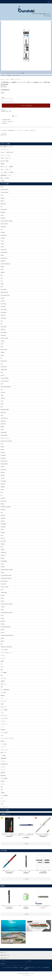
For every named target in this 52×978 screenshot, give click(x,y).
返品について (3, 109)
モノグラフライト (16, 75)
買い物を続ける (3, 123)
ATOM (27, 968)
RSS (25, 968)
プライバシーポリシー (38, 967)
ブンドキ (22, 975)
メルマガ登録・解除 (45, 967)
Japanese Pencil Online (27, 975)
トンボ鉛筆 (8, 75)
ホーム (3, 73)
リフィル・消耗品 (20, 73)
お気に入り (15, 116)
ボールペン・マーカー (10, 73)
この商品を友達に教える (5, 119)
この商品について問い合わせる (6, 121)
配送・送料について (16, 967)
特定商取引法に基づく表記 (6, 111)
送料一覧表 (3, 811)
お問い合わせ (3, 963)
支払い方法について (9, 967)
